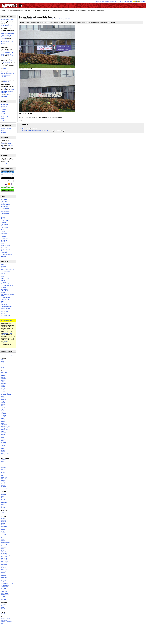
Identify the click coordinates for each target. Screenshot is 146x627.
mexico (3, 474)
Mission (112, 1)
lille (2, 412)
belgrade (3, 383)
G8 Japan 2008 (5, 299)
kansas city (4, 544)
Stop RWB (4, 304)
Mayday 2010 (4, 280)
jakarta (3, 499)
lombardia (3, 415)
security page (4, 346)
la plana (3, 407)
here (4, 68)
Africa (2, 367)
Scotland (3, 132)
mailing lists (4, 620)
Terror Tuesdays (5, 67)
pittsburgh (3, 571)
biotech (3, 613)
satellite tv (3, 363)
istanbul (3, 404)
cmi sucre (3, 469)
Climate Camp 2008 (6, 306)
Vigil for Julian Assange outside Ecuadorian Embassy (7, 75)
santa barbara (4, 585)
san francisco (4, 582)
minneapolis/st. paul (6, 555)
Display (21, 128)
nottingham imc (5, 428)
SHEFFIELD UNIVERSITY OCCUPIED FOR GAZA (36, 131)
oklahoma (3, 567)
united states (4, 593)
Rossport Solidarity (6, 310)
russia (2, 440)
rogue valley (4, 577)
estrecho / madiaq (6, 394)
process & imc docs (6, 621)
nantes (3, 421)
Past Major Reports (6, 315)
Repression (4, 247)
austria (3, 377)
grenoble (3, 399)
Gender (3, 226)
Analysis (3, 203)
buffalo (3, 529)
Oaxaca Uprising (5, 308)
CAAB (11, 55)
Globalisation (4, 227)
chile (2, 464)
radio (2, 361)
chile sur (3, 466)
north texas (4, 564)
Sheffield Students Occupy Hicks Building (37, 17)
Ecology (3, 217)
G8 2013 (3, 266)
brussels (3, 385)
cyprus (3, 391)
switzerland (4, 447)
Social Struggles (61, 18)
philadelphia (4, 569)
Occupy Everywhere (6, 271)
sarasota (3, 588)
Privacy (117, 1)
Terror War (4, 252)
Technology (4, 251)
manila (3, 501)
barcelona (3, 378)
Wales (2, 118)
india (2, 512)
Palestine (54, 18)
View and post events (7, 19)
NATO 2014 (4, 264)
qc (1, 505)
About (122, 1)
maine (2, 548)
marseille (3, 420)
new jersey (4, 558)
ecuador (3, 472)
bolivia (2, 461)
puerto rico (4, 477)
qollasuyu (3, 478)
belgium (3, 382)
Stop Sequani (4, 303)
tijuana (3, 483)
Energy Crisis (4, 220)
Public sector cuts (6, 245)
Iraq (2, 235)
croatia (3, 390)
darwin (3, 497)
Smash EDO (4, 311)
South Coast (4, 117)
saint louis (3, 579)
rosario (3, 480)
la (1, 545)
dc (1, 537)
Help (131, 1)
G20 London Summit (6, 284)
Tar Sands (3, 282)
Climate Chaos (5, 213)
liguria (2, 410)
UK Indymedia (18, 5)
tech (2, 623)
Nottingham (4, 130)
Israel (2, 607)
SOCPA (3, 313)
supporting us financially (7, 163)
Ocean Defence (5, 238)
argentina (3, 459)
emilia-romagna (5, 393)
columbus (3, 536)
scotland (3, 444)
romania (3, 439)
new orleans (4, 561)
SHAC (2, 301)
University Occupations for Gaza (38, 18)
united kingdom (5, 453)
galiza (2, 396)
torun (2, 448)
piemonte (3, 432)
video (2, 364)
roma (2, 437)
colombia (3, 471)
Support (143, 1)
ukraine (3, 451)
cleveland (3, 532)
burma (2, 496)
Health (3, 229)
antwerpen (4, 372)
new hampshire (5, 556)
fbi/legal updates (5, 618)
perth (2, 504)
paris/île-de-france (6, 429)
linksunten (3, 413)
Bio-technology (5, 211)
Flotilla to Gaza (5, 278)
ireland (3, 402)
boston (3, 528)
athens (3, 375)
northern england (5, 426)
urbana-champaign (6, 594)
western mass (4, 598)
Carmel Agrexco (5, 297)
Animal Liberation (5, 204)
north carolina (4, 563)
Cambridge (4, 108)
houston (3, 540)
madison (3, 547)
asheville (3, 521)
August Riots (4, 273)
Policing (3, 243)
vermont (3, 596)
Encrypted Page (7, 320)
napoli (2, 423)
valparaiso (3, 486)
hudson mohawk (5, 542)
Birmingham (4, 106)
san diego (3, 580)
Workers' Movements (6, 254)
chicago (3, 531)
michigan (3, 551)
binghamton (4, 526)
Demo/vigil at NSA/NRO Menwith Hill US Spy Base (7, 54)
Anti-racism (4, 210)
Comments (23, 124)
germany (3, 397)
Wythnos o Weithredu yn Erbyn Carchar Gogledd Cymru (7, 41)
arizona (3, 518)
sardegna (3, 442)
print (2, 359)
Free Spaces (4, 224)
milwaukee (4, 553)
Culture (3, 215)
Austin (2, 524)
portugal (3, 436)
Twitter (9, 143)
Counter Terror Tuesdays (6, 61)
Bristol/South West (6, 128)
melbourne (4, 502)
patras (2, 431)
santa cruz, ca (5, 586)
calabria (3, 388)
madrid (3, 417)
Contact (127, 1)
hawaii (2, 539)
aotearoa (3, 493)
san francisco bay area (7, 583)
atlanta (3, 523)
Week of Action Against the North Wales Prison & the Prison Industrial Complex (7, 35)
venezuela (3, 488)
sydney (3, 507)
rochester (3, 575)
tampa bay (4, 591)
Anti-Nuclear (4, 206)
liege (2, 409)
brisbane (3, 494)
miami (2, 550)
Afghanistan (4, 201)
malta (2, 418)
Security (137, 1)
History (3, 231)
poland (3, 434)
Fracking (3, 222)
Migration (3, 236)
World (2, 120)
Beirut (2, 606)
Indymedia (4, 233)
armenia (3, 374)
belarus (3, 380)
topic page (6, 81)
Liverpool (3, 109)
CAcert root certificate (5, 342)
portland (3, 572)
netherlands (4, 424)
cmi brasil (3, 467)
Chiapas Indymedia (6, 95)
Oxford (3, 113)
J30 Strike (3, 276)
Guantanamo (4, 289)
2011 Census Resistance (8, 269)
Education (49, 18)
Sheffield (68, 18)
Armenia (3, 604)
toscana (3, 450)
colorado (3, 534)
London (3, 111)
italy (2, 405)
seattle (3, 590)
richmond (3, 574)
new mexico (4, 559)
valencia (3, 455)
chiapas (3, 463)
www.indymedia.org (6, 355)
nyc (2, 566)
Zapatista (3, 256)
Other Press (4, 240)
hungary (3, 401)
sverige (3, 445)
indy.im (3, 143)
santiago (3, 482)
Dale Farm (4, 275)
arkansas (3, 520)
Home (97, 1)
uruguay (3, 485)
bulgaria (3, 386)
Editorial (107, 1)
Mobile (102, 1)
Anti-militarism (5, 208)
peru (2, 475)
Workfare (3, 268)
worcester (3, 599)
